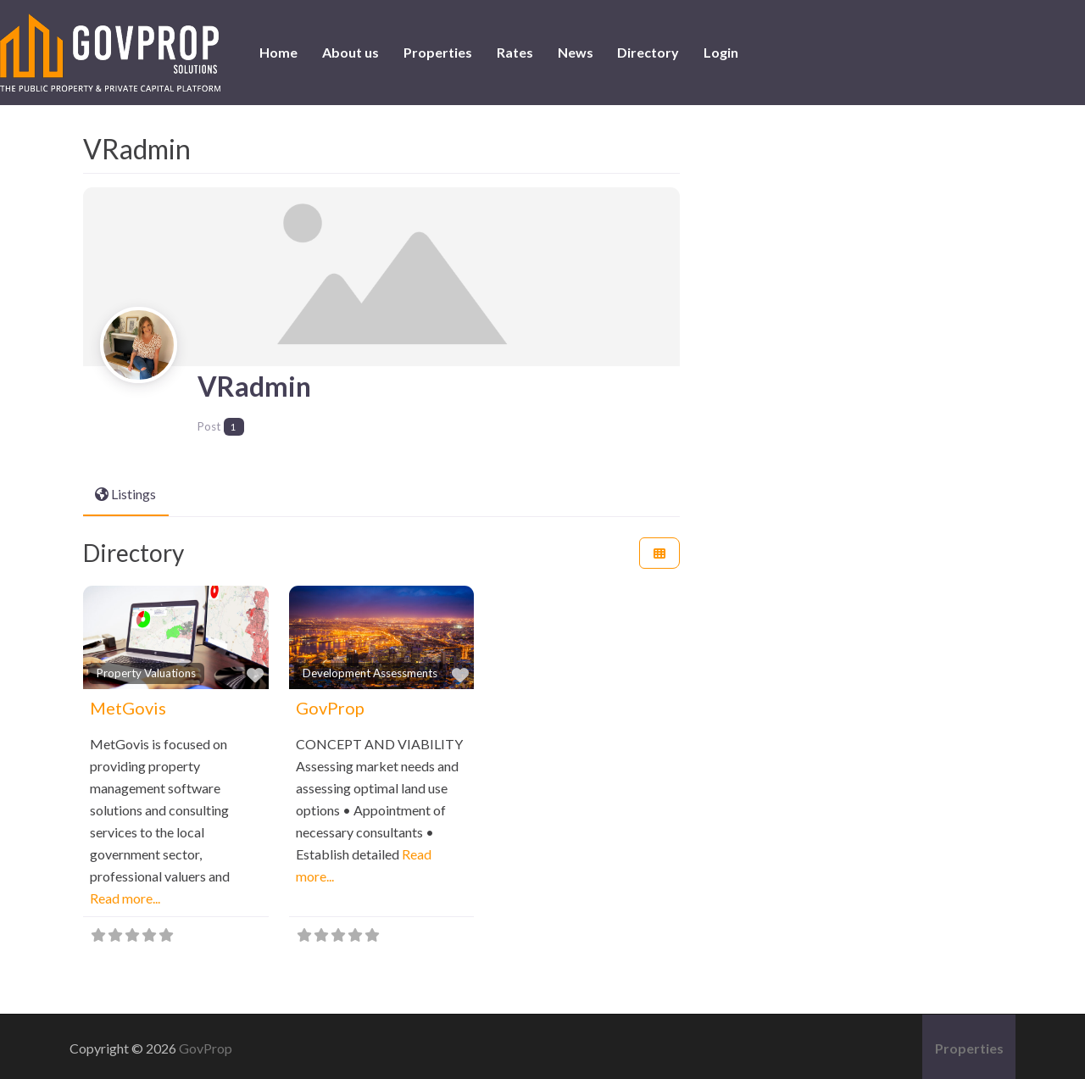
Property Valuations (146, 669)
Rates (515, 52)
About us (350, 52)
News (575, 52)
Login (721, 52)
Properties (437, 52)
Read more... (125, 895)
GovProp (330, 704)
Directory (648, 52)
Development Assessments (370, 669)
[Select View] (659, 549)
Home (278, 52)
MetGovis (128, 704)
